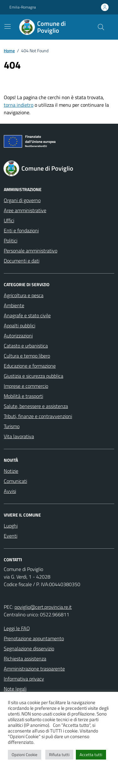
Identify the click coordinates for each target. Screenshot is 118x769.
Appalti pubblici (19, 325)
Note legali (15, 689)
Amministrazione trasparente (34, 668)
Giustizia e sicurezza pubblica (33, 376)
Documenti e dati (21, 260)
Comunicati (15, 481)
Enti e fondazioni (21, 230)
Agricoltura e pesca (23, 295)
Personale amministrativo (30, 250)
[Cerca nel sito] (101, 27)
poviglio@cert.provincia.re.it (43, 607)
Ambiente (14, 305)
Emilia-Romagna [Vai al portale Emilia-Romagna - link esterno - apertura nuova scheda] (22, 7)
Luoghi (11, 525)
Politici (10, 240)
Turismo (12, 426)
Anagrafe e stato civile (27, 315)
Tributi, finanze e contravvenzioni (38, 416)
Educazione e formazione (30, 366)
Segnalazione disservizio (29, 648)
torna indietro (18, 105)
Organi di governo (22, 200)
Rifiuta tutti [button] (59, 754)
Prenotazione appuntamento (34, 638)
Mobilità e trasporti (23, 396)
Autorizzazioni (18, 335)
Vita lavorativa (19, 436)
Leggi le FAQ (17, 628)
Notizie (11, 471)
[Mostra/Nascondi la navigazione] (7, 26)
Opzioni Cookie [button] (24, 754)
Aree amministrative (25, 210)
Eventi (10, 536)
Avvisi (10, 491)
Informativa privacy (24, 678)
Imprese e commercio (26, 386)
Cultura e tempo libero (27, 355)
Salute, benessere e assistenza (36, 406)
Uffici (9, 220)
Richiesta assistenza (25, 658)
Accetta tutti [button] (91, 754)
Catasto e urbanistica (26, 345)
